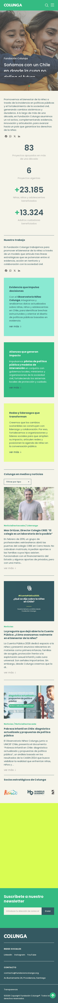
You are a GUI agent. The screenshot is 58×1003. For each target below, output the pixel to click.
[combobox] (17, 482)
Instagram (19, 954)
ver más (14, 326)
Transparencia (11, 989)
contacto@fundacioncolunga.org (21, 973)
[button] (29, 86)
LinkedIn (8, 954)
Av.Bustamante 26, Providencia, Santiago (25, 977)
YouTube (31, 954)
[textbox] (17, 481)
